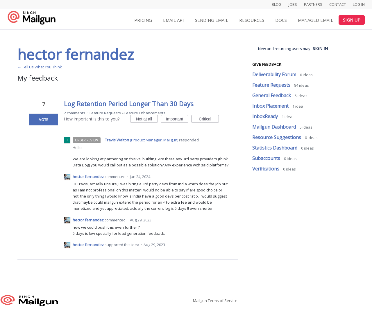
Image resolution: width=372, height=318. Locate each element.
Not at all (147, 120)
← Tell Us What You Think (39, 67)
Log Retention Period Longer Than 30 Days (129, 103)
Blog (277, 4)
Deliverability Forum (274, 74)
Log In (359, 4)
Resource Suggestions (277, 137)
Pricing (143, 20)
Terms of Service (222, 300)
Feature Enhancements (144, 113)
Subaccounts (266, 158)
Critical (209, 120)
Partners (313, 4)
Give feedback (266, 64)
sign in (320, 48)
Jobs (293, 4)
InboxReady (265, 116)
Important (177, 120)
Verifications (266, 169)
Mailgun (200, 300)
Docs (281, 20)
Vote (43, 119)
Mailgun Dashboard (274, 127)
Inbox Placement (271, 106)
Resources (251, 20)
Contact (337, 4)
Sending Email (211, 20)
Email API (173, 20)
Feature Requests (105, 113)
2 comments (74, 113)
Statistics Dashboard (275, 148)
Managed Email (315, 20)
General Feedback (272, 95)
